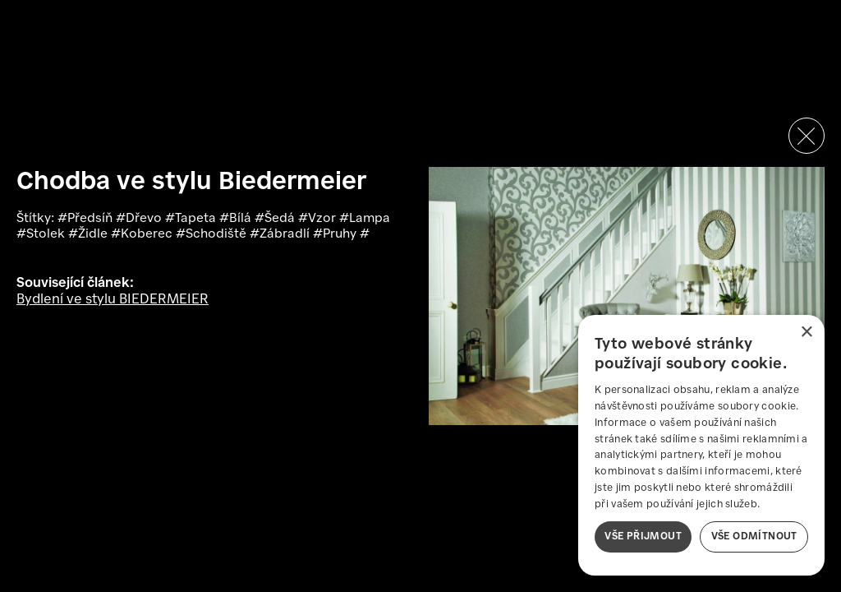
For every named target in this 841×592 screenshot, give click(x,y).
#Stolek (42, 234)
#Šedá (276, 218)
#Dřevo (140, 218)
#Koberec (143, 234)
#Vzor (318, 218)
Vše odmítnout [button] (754, 536)
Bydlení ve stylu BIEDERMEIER (112, 300)
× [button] (806, 332)
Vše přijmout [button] (643, 536)
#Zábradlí (281, 234)
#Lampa (364, 218)
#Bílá (237, 218)
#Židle (89, 234)
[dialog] (701, 445)
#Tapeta (192, 218)
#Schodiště (213, 234)
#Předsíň (86, 218)
